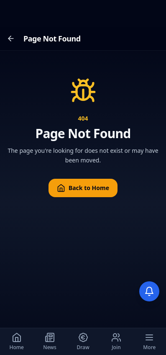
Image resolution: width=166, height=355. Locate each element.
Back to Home (83, 188)
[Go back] (10, 38)
